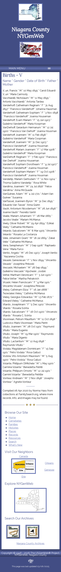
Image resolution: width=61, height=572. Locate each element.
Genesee (49, 469)
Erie (24, 476)
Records (13, 434)
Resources (15, 438)
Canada (23, 456)
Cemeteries (15, 420)
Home (12, 417)
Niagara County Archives (30, 543)
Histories (13, 427)
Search (12, 441)
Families (13, 424)
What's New (15, 445)
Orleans (49, 463)
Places (12, 431)
